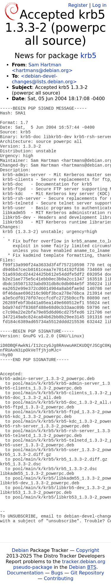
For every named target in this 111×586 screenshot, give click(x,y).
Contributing (58, 578)
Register (78, 5)
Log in (99, 5)
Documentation (25, 573)
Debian (20, 550)
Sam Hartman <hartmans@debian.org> (42, 67)
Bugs (57, 573)
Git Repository (87, 573)
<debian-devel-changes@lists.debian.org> (44, 78)
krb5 (88, 56)
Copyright (87, 550)
